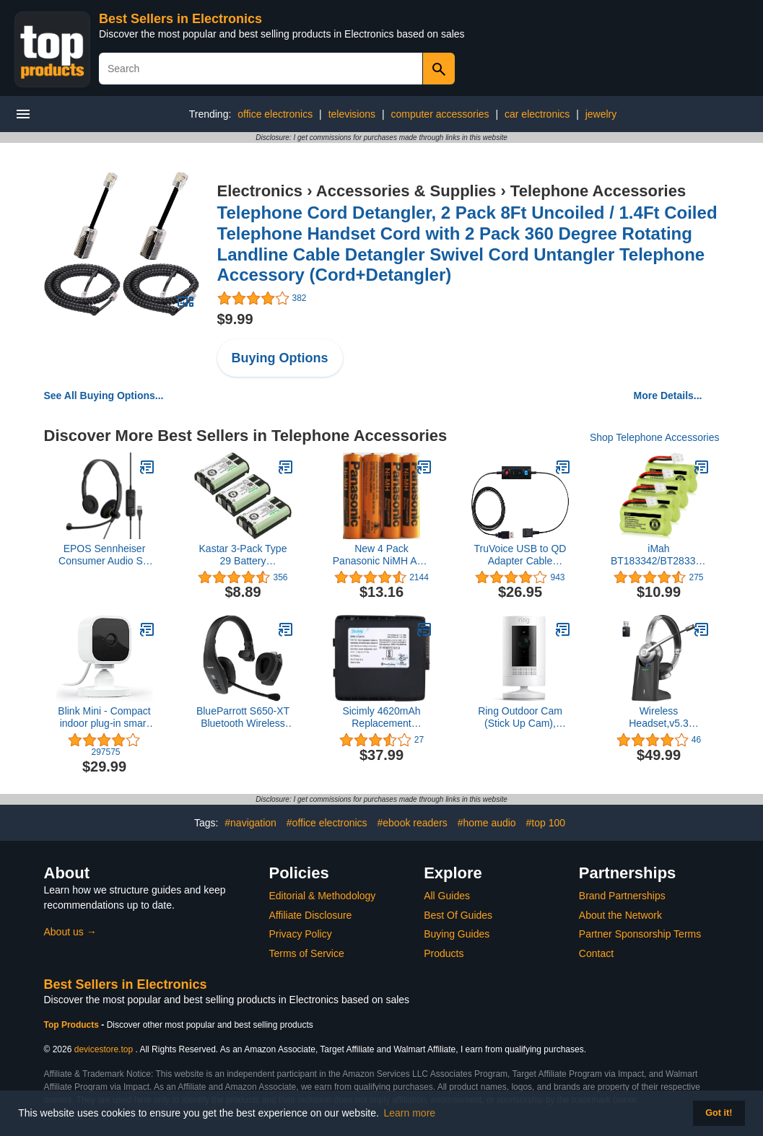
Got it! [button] (718, 1113)
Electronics (260, 191)
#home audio (487, 823)
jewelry (601, 114)
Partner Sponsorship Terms (640, 934)
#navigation (250, 823)
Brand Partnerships (622, 895)
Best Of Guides (458, 915)
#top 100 (546, 823)
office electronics (275, 114)
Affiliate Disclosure (310, 915)
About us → (70, 932)
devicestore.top (103, 1049)
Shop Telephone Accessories (655, 437)
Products (443, 953)
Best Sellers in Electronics (180, 19)
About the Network (620, 915)
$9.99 (235, 319)
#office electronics (327, 823)
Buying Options (280, 358)
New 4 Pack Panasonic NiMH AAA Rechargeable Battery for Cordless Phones (381, 555)
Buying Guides (456, 934)
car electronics (537, 114)
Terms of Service (306, 953)
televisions (351, 114)
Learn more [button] (410, 1113)
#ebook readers (413, 823)
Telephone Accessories (598, 191)
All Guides (447, 895)
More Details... (668, 395)
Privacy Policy (300, 934)
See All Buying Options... (104, 395)
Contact (596, 953)
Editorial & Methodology (322, 895)
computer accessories (440, 114)
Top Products (73, 1025)
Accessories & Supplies (406, 191)
